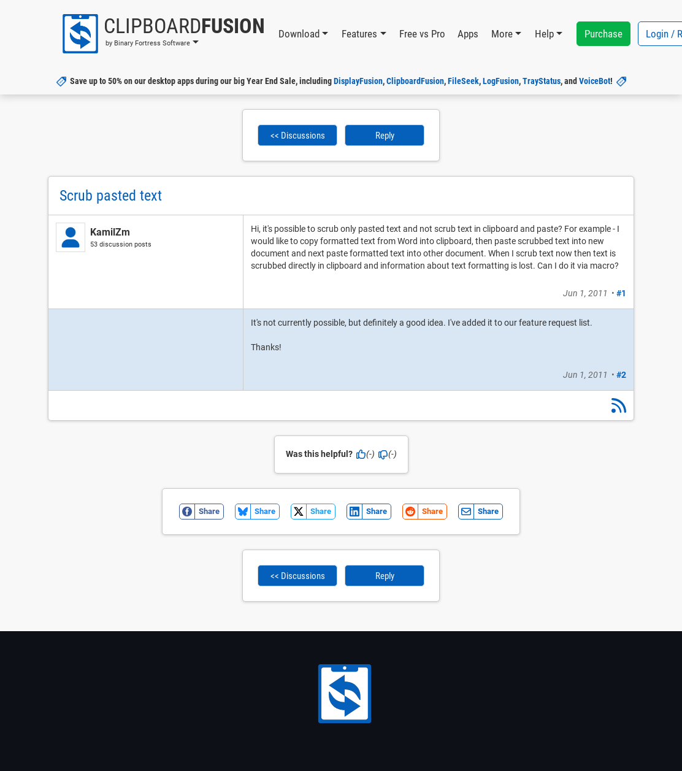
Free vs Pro (422, 34)
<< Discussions (297, 135)
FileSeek (463, 81)
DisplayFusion (358, 81)
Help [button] (544, 34)
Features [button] (359, 34)
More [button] (502, 34)
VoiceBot (594, 81)
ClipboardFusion (415, 81)
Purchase (603, 34)
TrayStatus (542, 81)
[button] (163, 33)
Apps (468, 34)
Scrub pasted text (110, 195)
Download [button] (299, 34)
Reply (384, 135)
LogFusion (501, 81)
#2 (621, 375)
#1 (621, 293)
